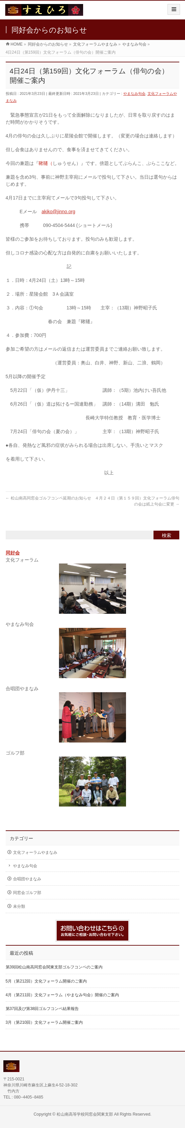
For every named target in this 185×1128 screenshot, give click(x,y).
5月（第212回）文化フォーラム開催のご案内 (46, 981)
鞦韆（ (46, 163)
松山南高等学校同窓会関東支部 (85, 1114)
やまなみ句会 (134, 94)
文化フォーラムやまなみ (35, 852)
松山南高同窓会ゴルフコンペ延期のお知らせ (48, 498)
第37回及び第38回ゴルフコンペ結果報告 (42, 1008)
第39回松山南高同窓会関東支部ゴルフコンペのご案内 (54, 967)
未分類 (19, 906)
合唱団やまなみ (27, 879)
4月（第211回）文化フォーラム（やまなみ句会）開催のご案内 (62, 995)
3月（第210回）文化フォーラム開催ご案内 (44, 1022)
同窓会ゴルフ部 (27, 892)
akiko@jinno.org (58, 211)
